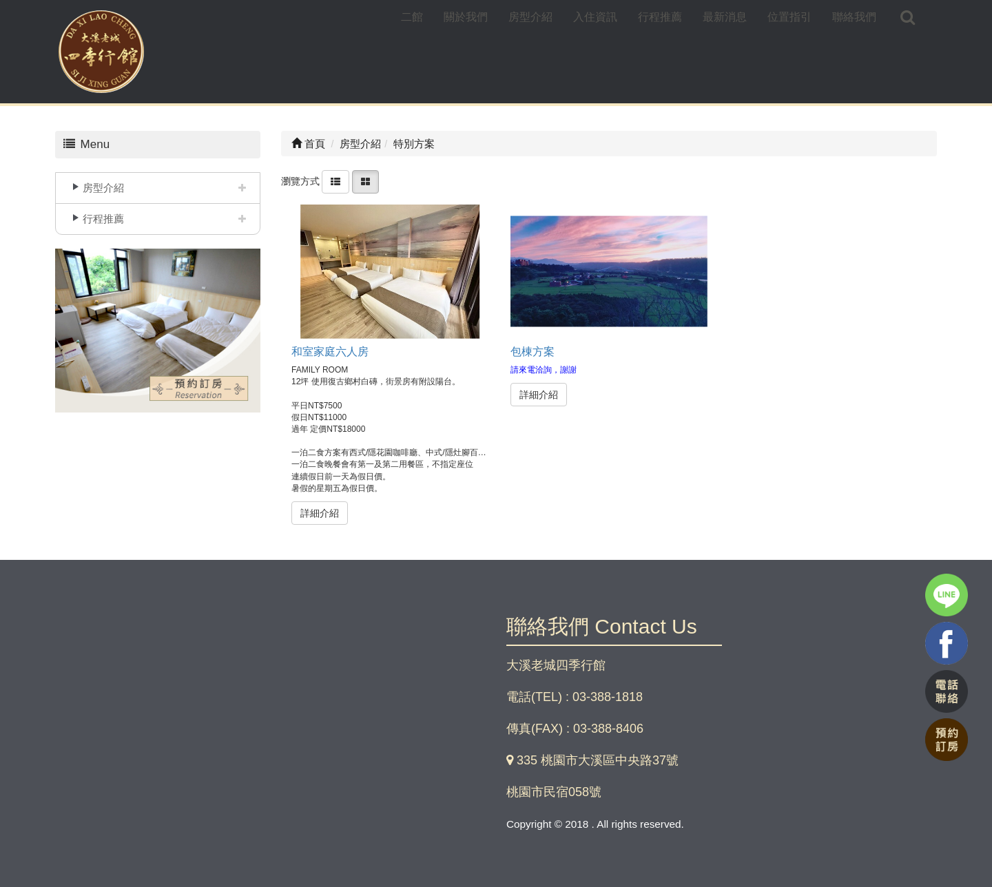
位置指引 (789, 17)
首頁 (308, 143)
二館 (412, 17)
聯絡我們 (854, 17)
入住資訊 (595, 17)
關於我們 (466, 17)
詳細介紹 (319, 513)
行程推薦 (660, 17)
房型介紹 (530, 17)
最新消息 (725, 17)
